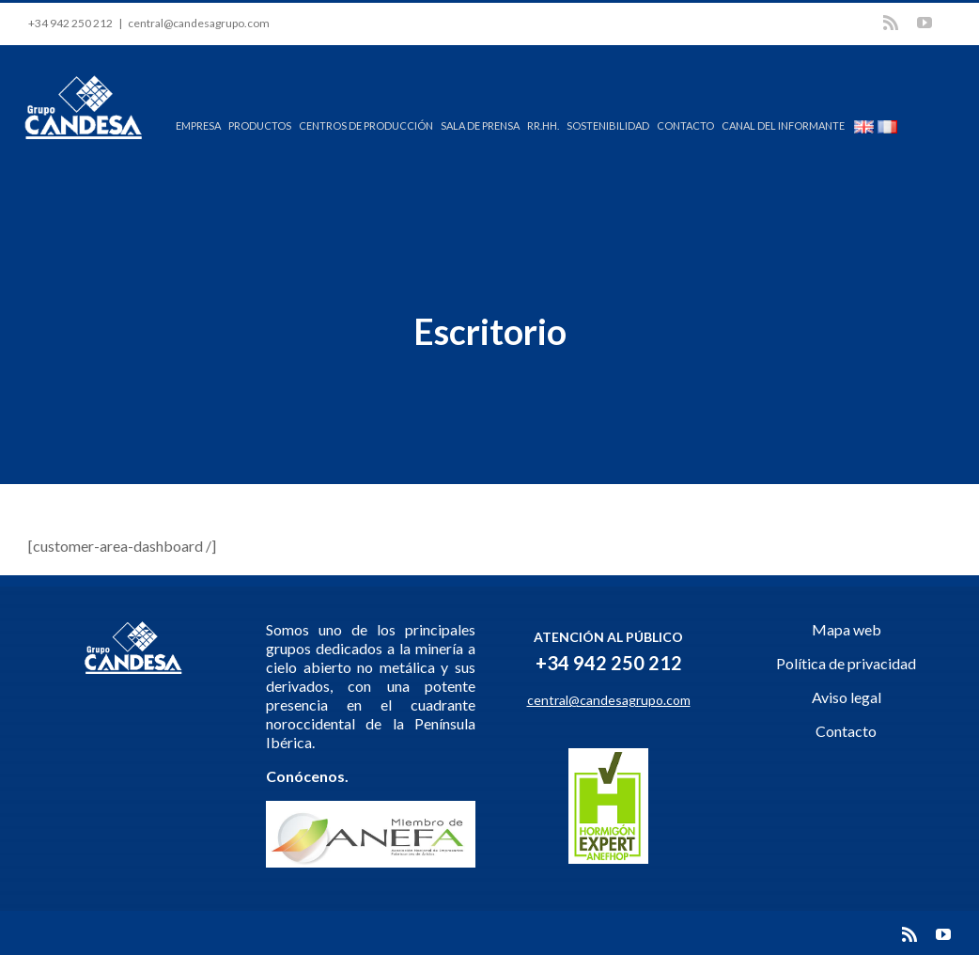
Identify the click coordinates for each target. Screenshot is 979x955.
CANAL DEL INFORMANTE (783, 125)
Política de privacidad (846, 663)
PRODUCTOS (259, 125)
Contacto (846, 731)
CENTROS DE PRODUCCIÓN (366, 125)
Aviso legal (846, 697)
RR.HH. (543, 125)
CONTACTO (685, 125)
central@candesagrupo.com (199, 23)
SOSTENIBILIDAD (608, 125)
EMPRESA (198, 125)
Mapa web (846, 629)
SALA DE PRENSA (480, 125)
